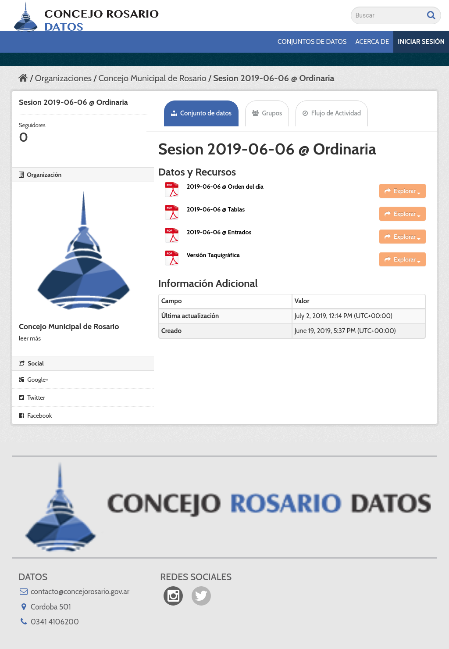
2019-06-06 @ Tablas (216, 209)
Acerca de (372, 42)
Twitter (32, 398)
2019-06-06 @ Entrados (219, 232)
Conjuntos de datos (312, 42)
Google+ (33, 380)
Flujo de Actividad (332, 113)
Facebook (35, 416)
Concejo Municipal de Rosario (152, 78)
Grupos (267, 113)
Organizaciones (63, 78)
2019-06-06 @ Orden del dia (225, 186)
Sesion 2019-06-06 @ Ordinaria (273, 78)
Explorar (402, 191)
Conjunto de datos (201, 113)
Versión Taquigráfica (213, 255)
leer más (30, 338)
